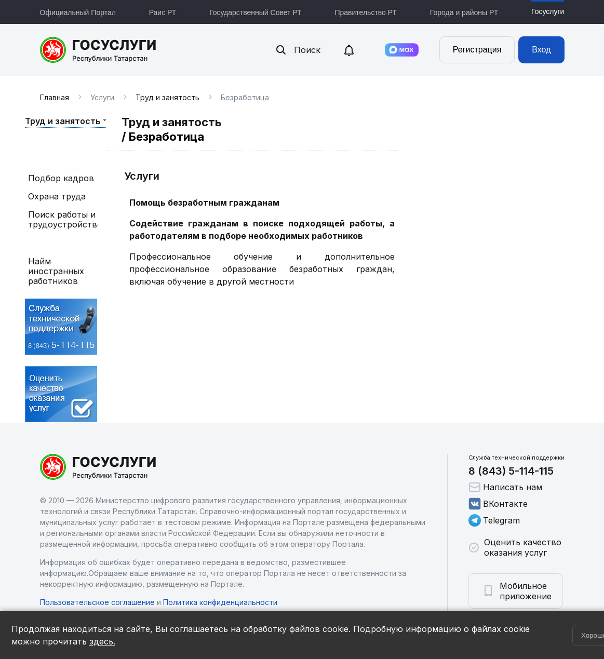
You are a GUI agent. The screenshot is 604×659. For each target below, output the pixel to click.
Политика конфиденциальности (220, 602)
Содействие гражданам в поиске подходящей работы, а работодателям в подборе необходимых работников (262, 229)
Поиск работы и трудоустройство (61, 220)
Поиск (297, 50)
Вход (541, 49)
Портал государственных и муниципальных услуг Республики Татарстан (98, 50)
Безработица (55, 243)
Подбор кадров (61, 178)
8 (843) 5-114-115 (511, 471)
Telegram (494, 520)
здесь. (102, 641)
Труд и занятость (167, 97)
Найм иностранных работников (56, 271)
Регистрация (477, 49)
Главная (54, 97)
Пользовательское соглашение (97, 602)
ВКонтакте (498, 503)
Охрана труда (57, 196)
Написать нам (505, 487)
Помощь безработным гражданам (204, 202)
